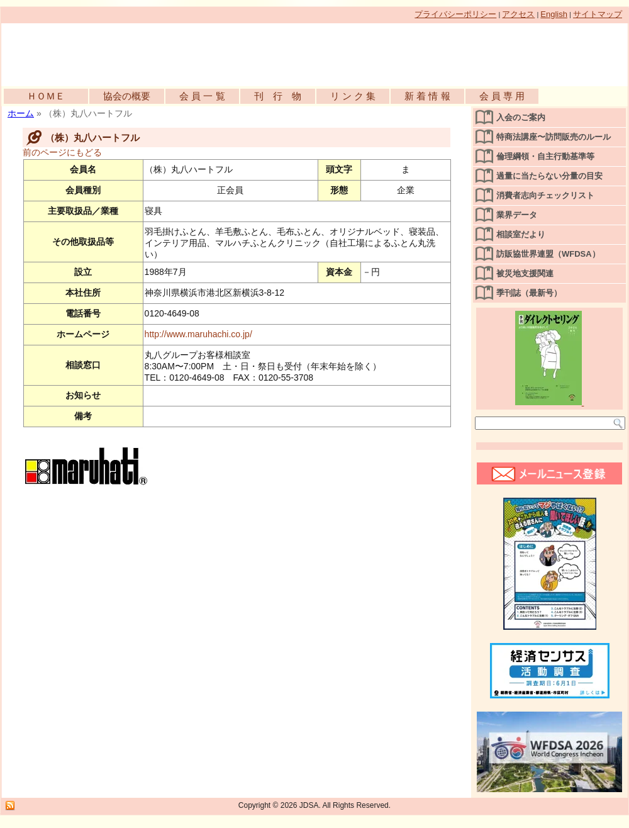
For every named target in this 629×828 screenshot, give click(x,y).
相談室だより (520, 234)
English (553, 14)
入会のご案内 (520, 117)
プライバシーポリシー (455, 14)
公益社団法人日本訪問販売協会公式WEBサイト (146, 51)
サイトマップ (597, 14)
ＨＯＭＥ (46, 96)
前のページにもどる (62, 152)
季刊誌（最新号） (529, 293)
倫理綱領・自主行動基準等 (545, 156)
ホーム (21, 113)
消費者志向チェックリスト (545, 195)
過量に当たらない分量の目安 (549, 176)
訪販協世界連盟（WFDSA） (548, 254)
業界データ (516, 215)
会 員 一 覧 (202, 96)
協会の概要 (126, 96)
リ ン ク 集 (353, 96)
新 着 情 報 (427, 96)
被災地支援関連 (525, 273)
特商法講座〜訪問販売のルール (553, 137)
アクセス (518, 14)
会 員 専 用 (502, 96)
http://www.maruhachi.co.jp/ (198, 334)
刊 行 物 (277, 96)
